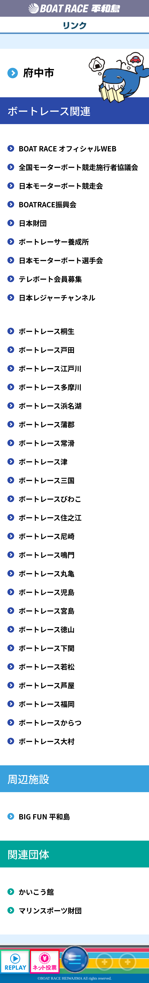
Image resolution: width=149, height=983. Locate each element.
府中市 (38, 72)
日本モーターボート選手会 (61, 260)
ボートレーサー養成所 (54, 241)
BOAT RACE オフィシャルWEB (67, 148)
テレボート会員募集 (50, 279)
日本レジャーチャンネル (57, 297)
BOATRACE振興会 (47, 204)
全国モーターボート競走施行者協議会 (78, 167)
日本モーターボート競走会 (61, 185)
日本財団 (33, 223)
